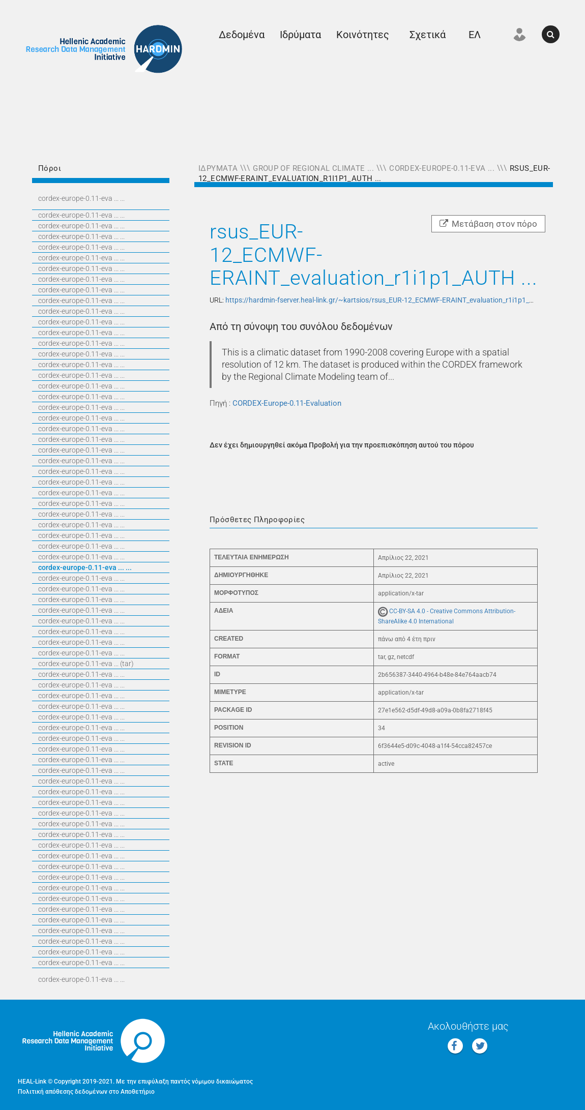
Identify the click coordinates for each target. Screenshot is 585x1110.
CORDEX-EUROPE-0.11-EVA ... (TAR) (86, 663)
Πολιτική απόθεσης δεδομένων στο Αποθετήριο (86, 1091)
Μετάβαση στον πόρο (488, 224)
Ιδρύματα (300, 34)
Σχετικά (427, 34)
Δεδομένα (242, 34)
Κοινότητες (362, 34)
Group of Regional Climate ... (313, 168)
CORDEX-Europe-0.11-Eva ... (441, 168)
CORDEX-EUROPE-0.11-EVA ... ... (81, 198)
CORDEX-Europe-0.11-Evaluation (286, 403)
